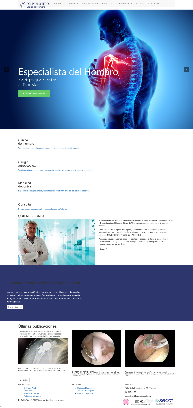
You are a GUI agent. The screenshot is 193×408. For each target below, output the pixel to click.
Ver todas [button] (24, 380)
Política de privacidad (32, 396)
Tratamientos (125, 3)
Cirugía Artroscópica (85, 391)
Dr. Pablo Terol (30, 388)
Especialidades (90, 3)
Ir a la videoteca (14, 307)
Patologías (108, 3)
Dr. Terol (59, 3)
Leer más (104, 249)
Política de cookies (31, 393)
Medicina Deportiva (85, 393)
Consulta (73, 3)
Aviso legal (28, 391)
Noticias (140, 3)
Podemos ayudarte (34, 93)
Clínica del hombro (85, 388)
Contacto (153, 3)
